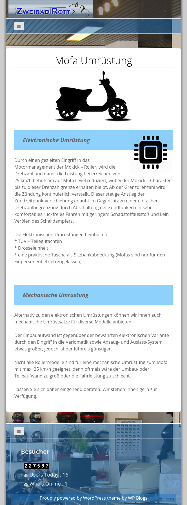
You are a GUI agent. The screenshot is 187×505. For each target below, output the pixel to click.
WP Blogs (137, 498)
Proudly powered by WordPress (73, 498)
